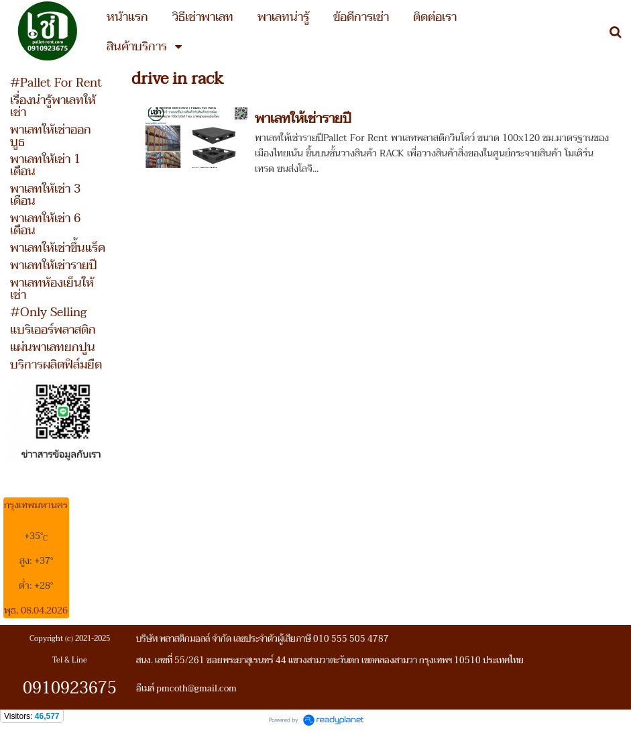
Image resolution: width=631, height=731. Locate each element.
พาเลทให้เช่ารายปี (303, 118)
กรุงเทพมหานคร (36, 505)
